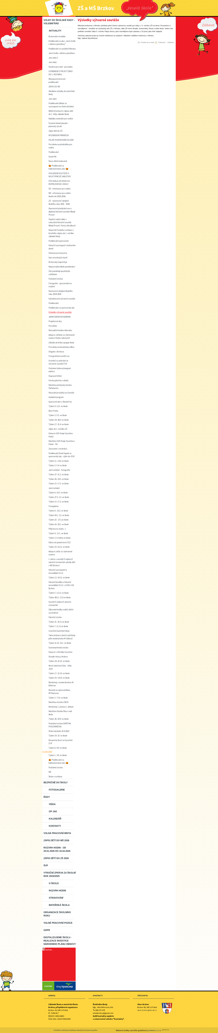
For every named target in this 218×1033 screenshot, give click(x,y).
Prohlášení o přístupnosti (62, 1030)
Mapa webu (76, 1030)
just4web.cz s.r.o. (154, 1030)
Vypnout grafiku (91, 1030)
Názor (83, 1030)
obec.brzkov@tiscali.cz (147, 1010)
